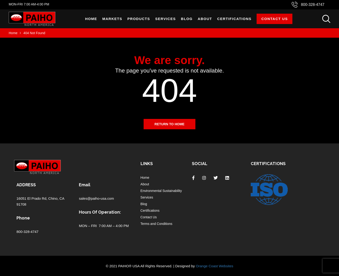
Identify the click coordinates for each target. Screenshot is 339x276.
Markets (112, 19)
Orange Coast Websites (214, 266)
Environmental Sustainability (161, 191)
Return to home (169, 124)
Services (165, 19)
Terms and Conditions (156, 224)
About (205, 19)
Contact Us (274, 19)
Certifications (234, 19)
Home (91, 19)
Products (138, 19)
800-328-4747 (312, 5)
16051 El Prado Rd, (32, 198)
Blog (187, 19)
